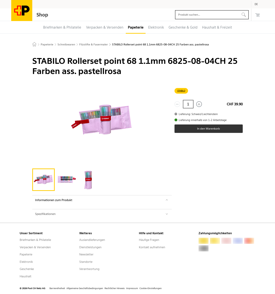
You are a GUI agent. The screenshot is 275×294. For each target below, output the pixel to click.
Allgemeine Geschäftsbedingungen (84, 288)
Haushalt (25, 276)
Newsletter (86, 254)
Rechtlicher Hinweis (115, 288)
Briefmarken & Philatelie (35, 240)
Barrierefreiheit (57, 288)
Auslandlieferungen (92, 240)
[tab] (43, 179)
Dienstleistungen (90, 247)
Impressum (132, 288)
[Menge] (188, 104)
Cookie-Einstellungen (150, 288)
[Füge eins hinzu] (199, 104)
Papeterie (26, 254)
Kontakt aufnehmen (152, 247)
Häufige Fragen (149, 240)
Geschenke (27, 269)
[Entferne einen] (177, 104)
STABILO (181, 90)
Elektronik (26, 261)
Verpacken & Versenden (35, 247)
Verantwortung (89, 269)
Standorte (85, 261)
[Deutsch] (259, 4)
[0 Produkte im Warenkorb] (257, 14)
